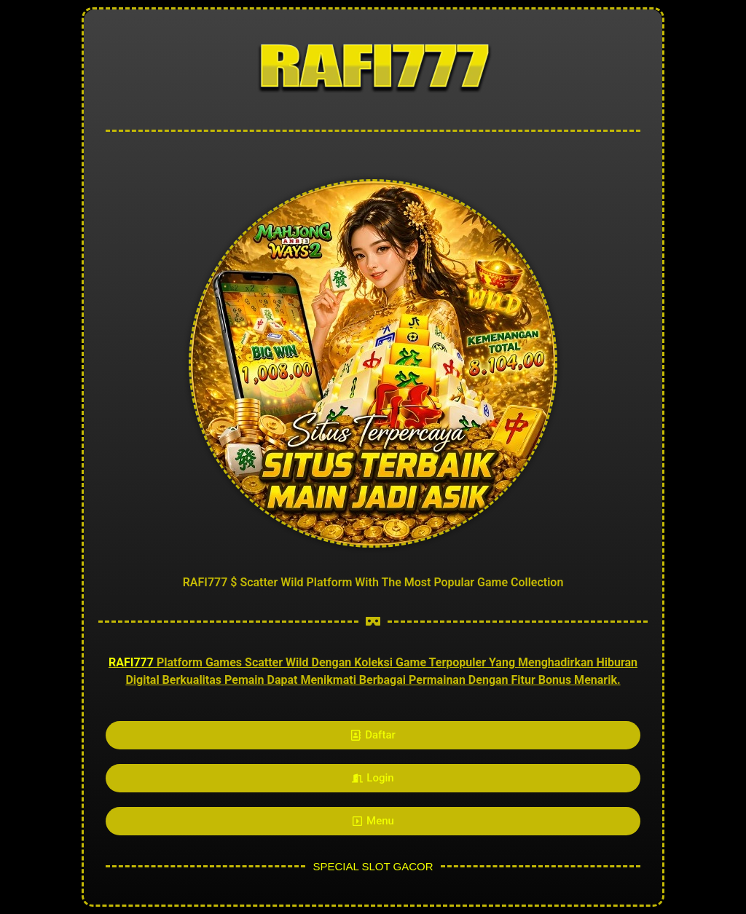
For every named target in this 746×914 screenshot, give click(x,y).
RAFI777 (131, 662)
